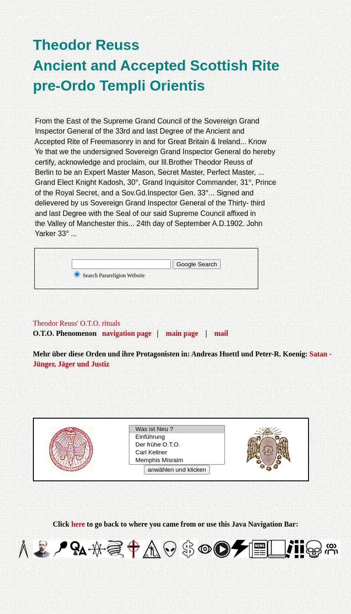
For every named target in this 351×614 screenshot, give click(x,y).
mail (221, 333)
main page (182, 333)
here (78, 524)
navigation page (126, 333)
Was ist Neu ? (176, 429)
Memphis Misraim (176, 460)
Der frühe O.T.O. (176, 445)
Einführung (176, 437)
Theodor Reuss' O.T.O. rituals (76, 323)
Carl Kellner (176, 453)
